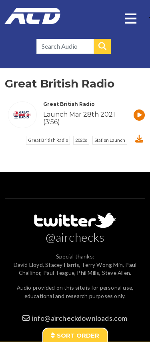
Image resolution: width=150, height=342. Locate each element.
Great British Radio (48, 140)
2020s (81, 140)
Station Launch (109, 140)
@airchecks (75, 237)
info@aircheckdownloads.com (80, 318)
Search (102, 46)
